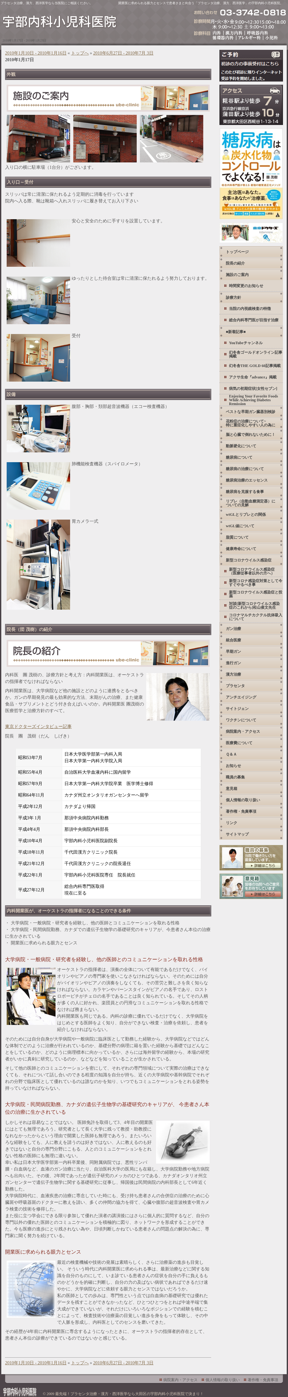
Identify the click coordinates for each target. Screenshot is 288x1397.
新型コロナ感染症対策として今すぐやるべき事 (255, 583)
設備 (11, 394)
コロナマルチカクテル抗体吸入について (255, 617)
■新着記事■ (236, 332)
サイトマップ (237, 834)
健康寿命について (241, 549)
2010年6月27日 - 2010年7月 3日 (123, 53)
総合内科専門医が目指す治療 (253, 320)
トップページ (237, 252)
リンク (231, 823)
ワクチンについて (241, 720)
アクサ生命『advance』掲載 (253, 377)
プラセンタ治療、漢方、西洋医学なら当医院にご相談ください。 (47, 3)
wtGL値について (240, 526)
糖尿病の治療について (245, 469)
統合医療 (233, 640)
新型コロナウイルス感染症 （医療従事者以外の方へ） (252, 571)
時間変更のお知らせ (246, 286)
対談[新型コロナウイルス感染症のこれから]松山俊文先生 (254, 605)
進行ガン (233, 663)
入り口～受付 (20, 182)
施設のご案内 (237, 274)
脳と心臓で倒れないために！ (250, 434)
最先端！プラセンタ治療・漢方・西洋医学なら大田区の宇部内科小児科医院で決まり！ (129, 1394)
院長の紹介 (235, 263)
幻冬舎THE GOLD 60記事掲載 (255, 366)
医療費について (239, 743)
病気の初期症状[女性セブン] (253, 388)
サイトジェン (237, 708)
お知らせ (233, 766)
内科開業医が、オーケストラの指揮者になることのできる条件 (69, 910)
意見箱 (231, 788)
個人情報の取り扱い (243, 800)
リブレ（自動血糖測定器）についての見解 (250, 503)
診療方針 (233, 297)
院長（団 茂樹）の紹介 (29, 629)
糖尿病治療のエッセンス (247, 480)
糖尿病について (239, 457)
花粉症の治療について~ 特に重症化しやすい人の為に (250, 423)
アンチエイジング (241, 697)
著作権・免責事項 (241, 811)
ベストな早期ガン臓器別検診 (250, 412)
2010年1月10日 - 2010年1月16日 (36, 53)
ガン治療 (233, 628)
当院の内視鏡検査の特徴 (250, 308)
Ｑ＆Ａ (231, 754)
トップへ (80, 53)
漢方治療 (233, 674)
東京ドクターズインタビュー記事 (38, 726)
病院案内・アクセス (243, 731)
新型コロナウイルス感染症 (249, 560)
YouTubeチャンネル (246, 343)
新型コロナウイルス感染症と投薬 (255, 594)
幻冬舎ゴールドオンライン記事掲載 (255, 354)
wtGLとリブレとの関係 (246, 514)
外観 (11, 74)
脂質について (237, 537)
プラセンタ (235, 686)
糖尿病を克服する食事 (245, 491)
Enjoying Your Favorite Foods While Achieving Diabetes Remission (253, 399)
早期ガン (233, 651)
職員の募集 (235, 777)
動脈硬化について (241, 446)
